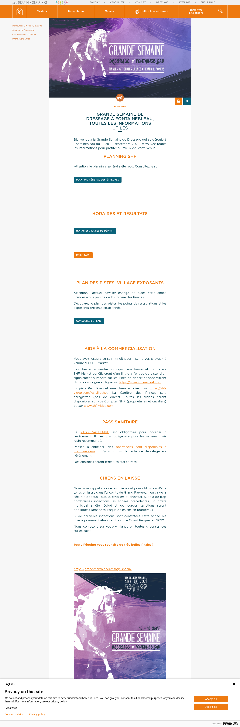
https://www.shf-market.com (140, 382)
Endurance (208, 2)
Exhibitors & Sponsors (196, 11)
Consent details (14, 714)
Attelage (184, 2)
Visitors (42, 11)
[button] (42, 11)
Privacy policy (37, 714)
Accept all (211, 699)
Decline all (211, 706)
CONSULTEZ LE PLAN (89, 321)
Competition (76, 11)
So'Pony (95, 2)
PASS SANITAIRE (95, 432)
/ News (27, 26)
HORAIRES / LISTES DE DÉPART (95, 231)
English (10, 684)
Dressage (162, 2)
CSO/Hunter (117, 2)
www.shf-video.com (99, 405)
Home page (17, 26)
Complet (140, 2)
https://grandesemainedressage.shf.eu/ (103, 569)
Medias (109, 11)
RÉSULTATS (83, 255)
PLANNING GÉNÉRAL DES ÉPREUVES (97, 180)
